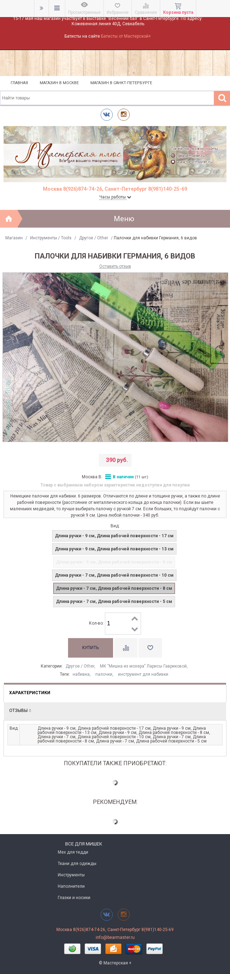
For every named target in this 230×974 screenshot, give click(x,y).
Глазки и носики (74, 897)
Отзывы (20, 710)
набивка (81, 674)
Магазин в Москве (59, 83)
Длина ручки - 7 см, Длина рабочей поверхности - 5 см (114, 601)
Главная (19, 83)
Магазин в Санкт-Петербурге (121, 83)
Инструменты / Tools (51, 237)
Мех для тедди (73, 852)
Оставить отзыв (115, 266)
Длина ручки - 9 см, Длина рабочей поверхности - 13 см (114, 548)
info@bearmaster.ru (115, 937)
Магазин (14, 237)
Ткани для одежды (77, 863)
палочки (103, 674)
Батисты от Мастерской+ (126, 36)
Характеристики (29, 692)
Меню (124, 218)
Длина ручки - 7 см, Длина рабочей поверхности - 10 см (114, 575)
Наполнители (71, 886)
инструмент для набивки (143, 674)
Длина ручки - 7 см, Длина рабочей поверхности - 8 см (114, 588)
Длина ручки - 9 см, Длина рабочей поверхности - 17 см (114, 535)
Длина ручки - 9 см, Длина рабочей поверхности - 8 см (114, 562)
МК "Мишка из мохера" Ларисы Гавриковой (143, 666)
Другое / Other (93, 237)
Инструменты (71, 874)
